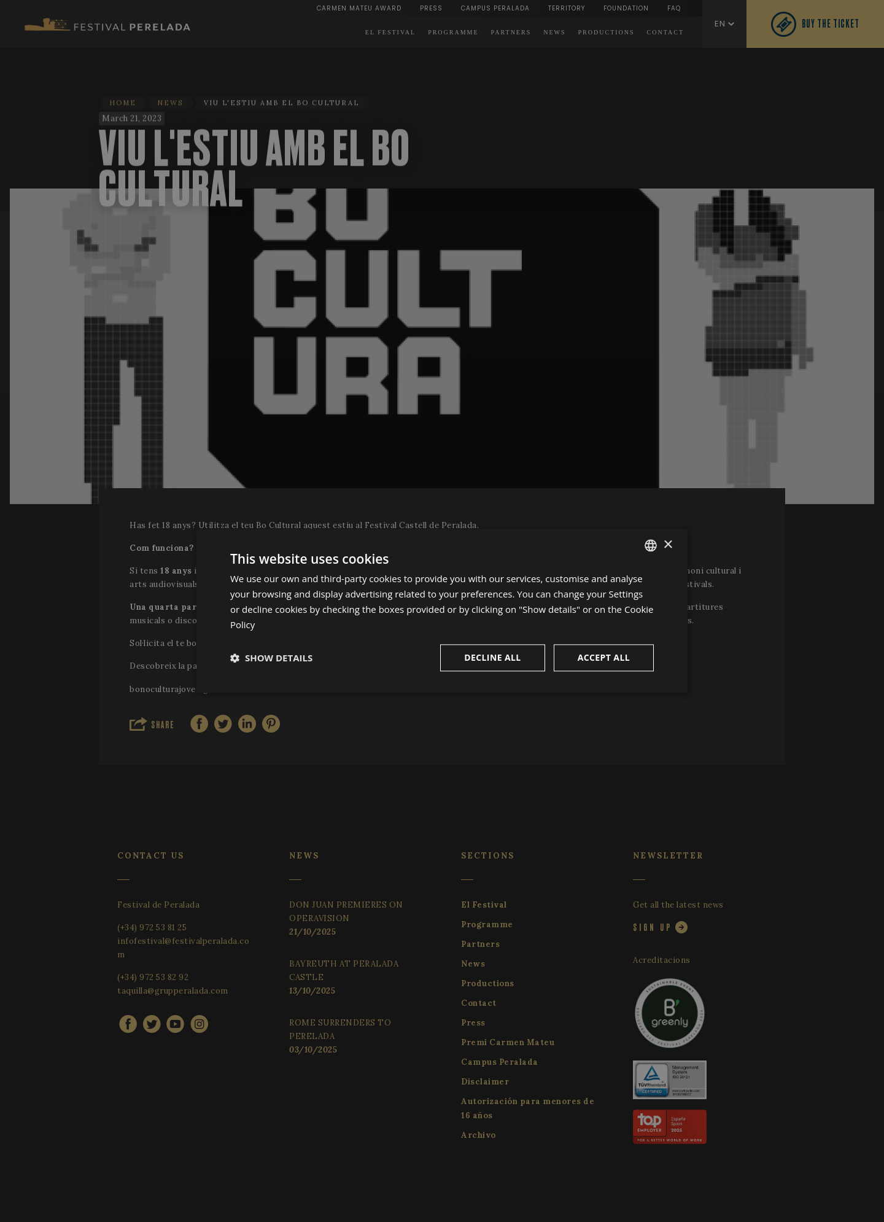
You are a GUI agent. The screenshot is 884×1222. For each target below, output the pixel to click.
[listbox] (651, 545)
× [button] (667, 545)
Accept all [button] (604, 658)
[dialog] (442, 611)
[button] (271, 658)
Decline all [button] (492, 658)
